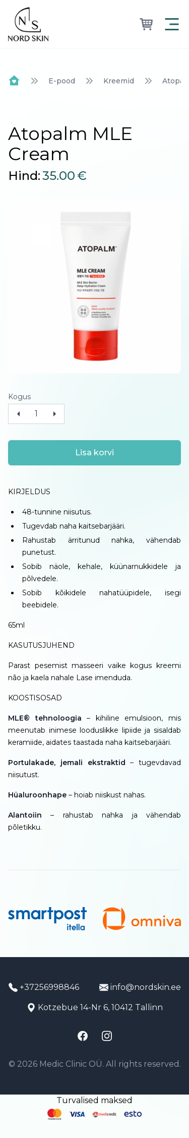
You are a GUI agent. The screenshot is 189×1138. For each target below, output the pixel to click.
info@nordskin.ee (140, 987)
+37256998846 (44, 987)
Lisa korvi (94, 452)
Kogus (19, 396)
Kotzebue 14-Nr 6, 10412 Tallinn (95, 1007)
